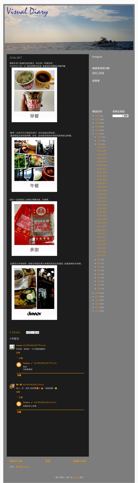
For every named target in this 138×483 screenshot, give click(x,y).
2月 (99, 285)
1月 (99, 289)
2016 (97, 293)
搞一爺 (19, 385)
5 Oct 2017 (101, 241)
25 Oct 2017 (102, 169)
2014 (97, 300)
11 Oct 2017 (102, 219)
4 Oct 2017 (101, 244)
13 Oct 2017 (102, 212)
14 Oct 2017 (102, 208)
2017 (97, 134)
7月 (99, 267)
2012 (97, 307)
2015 (97, 297)
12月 (99, 137)
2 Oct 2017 (101, 252)
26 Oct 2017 (102, 165)
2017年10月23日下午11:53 (45, 363)
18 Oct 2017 (102, 194)
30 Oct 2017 (102, 151)
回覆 (18, 353)
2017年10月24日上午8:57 (33, 385)
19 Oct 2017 (102, 190)
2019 (97, 127)
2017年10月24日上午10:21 (45, 402)
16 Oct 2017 (102, 201)
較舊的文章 (79, 461)
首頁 (47, 461)
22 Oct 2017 (102, 180)
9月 (99, 260)
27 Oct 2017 (102, 162)
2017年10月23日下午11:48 (34, 345)
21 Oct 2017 (102, 183)
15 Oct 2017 (102, 205)
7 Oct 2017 (101, 234)
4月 (99, 278)
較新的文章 (15, 461)
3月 (99, 281)
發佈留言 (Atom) (22, 467)
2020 (97, 123)
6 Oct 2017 (101, 237)
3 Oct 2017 (101, 248)
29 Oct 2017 (102, 154)
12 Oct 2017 (102, 216)
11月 (99, 141)
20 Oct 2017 (102, 187)
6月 (99, 270)
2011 (97, 311)
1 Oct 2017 (101, 255)
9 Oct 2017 (101, 226)
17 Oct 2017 (102, 198)
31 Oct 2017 (102, 147)
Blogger (76, 477)
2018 (97, 130)
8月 (99, 263)
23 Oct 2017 (102, 176)
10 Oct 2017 (102, 223)
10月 (99, 144)
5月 (99, 274)
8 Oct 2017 (101, 230)
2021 (97, 119)
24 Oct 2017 (102, 172)
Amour (19, 345)
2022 (97, 116)
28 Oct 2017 (102, 158)
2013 (97, 304)
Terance (26, 363)
